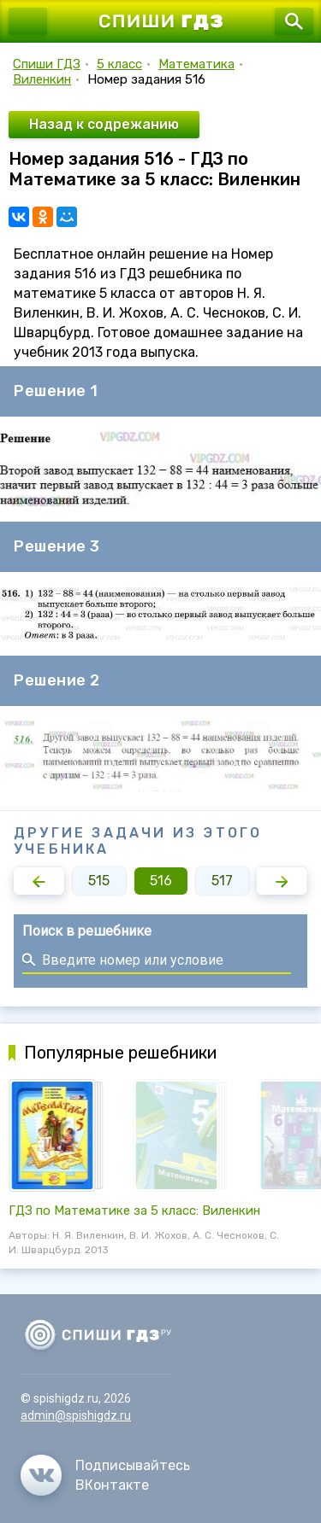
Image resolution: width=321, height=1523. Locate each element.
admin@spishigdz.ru (76, 1415)
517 (222, 880)
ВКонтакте (112, 1485)
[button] (39, 881)
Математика (196, 64)
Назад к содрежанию (104, 124)
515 (99, 880)
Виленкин (42, 79)
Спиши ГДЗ (46, 64)
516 (161, 880)
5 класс (119, 64)
